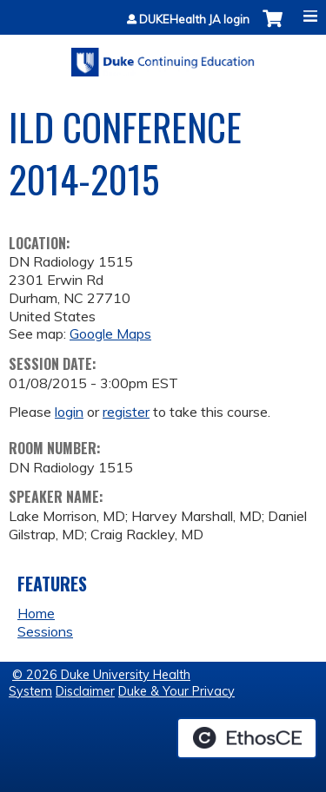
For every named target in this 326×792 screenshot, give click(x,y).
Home (36, 613)
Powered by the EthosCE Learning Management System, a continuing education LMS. (246, 738)
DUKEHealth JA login (194, 19)
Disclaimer (85, 691)
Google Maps (110, 333)
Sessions (45, 631)
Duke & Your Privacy (176, 691)
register (126, 411)
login (69, 411)
